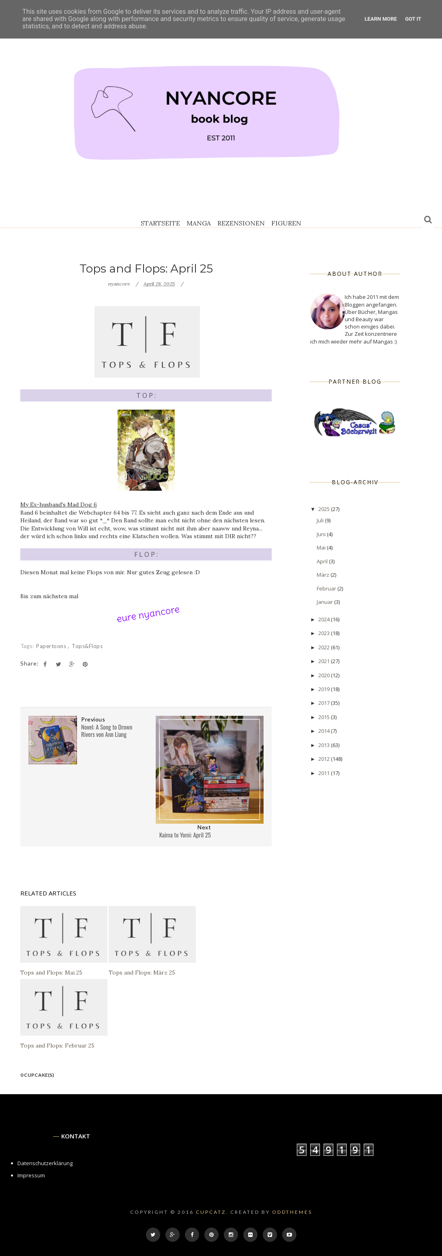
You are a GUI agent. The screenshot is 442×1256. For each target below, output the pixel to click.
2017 (324, 702)
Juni (322, 534)
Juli (321, 520)
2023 (324, 633)
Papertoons (52, 646)
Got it (413, 19)
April (323, 561)
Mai (322, 547)
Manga (199, 223)
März (323, 574)
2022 (324, 647)
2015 (324, 717)
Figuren (286, 223)
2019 (324, 689)
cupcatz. (212, 1212)
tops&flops (87, 646)
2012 (324, 758)
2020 (324, 675)
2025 (324, 509)
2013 (324, 745)
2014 (324, 730)
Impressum (31, 1175)
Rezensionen (241, 223)
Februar (327, 588)
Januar (325, 601)
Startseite (160, 223)
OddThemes (292, 1212)
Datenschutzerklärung (45, 1163)
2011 (324, 773)
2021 (324, 661)
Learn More (381, 19)
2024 (324, 619)
